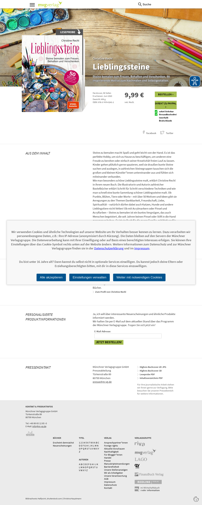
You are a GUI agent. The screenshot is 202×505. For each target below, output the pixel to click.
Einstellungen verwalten (89, 277)
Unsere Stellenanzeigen (116, 469)
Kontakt (108, 487)
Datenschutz (110, 484)
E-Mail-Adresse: (102, 331)
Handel (107, 457)
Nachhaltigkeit (111, 451)
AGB (106, 478)
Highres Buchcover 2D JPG (153, 366)
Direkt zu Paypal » (165, 105)
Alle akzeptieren (51, 277)
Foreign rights (111, 445)
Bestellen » (165, 94)
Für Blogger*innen (113, 454)
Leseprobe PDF (147, 374)
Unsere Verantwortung (115, 475)
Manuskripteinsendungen (117, 463)
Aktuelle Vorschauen (114, 448)
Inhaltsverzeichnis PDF (151, 378)
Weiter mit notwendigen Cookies (139, 277)
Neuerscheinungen (62, 445)
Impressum (110, 481)
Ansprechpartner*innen (116, 442)
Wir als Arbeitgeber (113, 472)
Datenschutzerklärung (109, 248)
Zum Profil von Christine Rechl (110, 291)
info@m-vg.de (39, 426)
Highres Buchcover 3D (151, 370)
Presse (107, 460)
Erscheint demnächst (63, 442)
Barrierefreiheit (111, 466)
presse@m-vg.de (102, 381)
